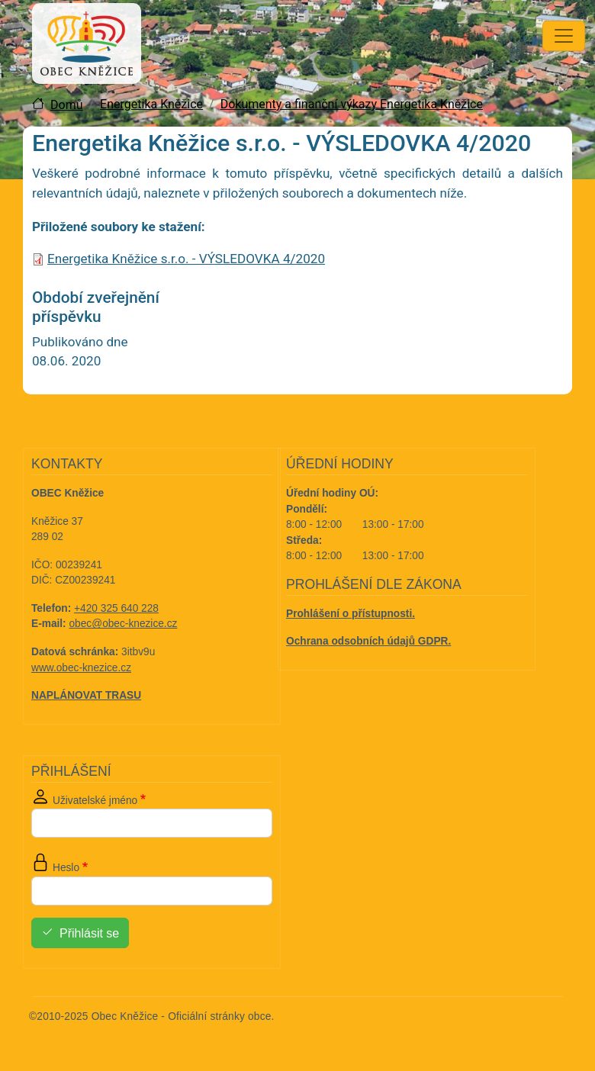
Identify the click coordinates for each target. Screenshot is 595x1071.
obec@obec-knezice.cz (123, 623)
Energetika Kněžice (151, 104)
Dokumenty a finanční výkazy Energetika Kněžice (351, 104)
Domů (66, 105)
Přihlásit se (89, 933)
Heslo (66, 867)
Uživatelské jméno (95, 800)
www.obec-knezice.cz (81, 668)
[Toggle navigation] (563, 36)
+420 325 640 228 (116, 608)
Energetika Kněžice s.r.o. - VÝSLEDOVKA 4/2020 (186, 258)
